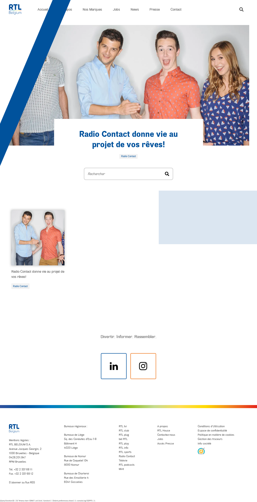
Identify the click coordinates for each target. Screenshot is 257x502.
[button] (241, 9)
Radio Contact (20, 286)
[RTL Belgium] (18, 9)
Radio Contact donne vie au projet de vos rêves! (37, 274)
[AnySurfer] (201, 450)
